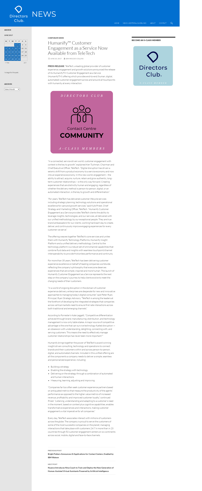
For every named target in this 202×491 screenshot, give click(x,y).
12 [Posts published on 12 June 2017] (6, 52)
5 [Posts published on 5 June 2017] (6, 48)
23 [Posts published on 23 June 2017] (19, 55)
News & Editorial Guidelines (134, 23)
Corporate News (56, 38)
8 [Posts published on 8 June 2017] (15, 48)
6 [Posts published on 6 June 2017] (9, 48)
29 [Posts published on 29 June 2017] (16, 59)
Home (116, 23)
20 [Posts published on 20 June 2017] (9, 55)
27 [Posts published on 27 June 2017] (9, 59)
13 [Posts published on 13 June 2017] (9, 52)
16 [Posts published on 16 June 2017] (19, 52)
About (152, 23)
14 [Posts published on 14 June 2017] (13, 52)
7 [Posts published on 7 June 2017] (12, 48)
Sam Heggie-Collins (74, 59)
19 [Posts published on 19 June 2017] (6, 55)
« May (7, 63)
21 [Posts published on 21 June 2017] (13, 55)
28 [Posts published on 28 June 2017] (13, 59)
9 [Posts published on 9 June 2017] (19, 48)
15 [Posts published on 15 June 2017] (16, 52)
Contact (162, 23)
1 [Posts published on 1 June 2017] (15, 45)
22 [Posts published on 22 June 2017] (16, 55)
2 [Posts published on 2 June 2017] (19, 45)
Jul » (25, 63)
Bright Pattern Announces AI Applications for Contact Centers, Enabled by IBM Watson (81, 454)
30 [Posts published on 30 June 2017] (19, 59)
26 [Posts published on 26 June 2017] (6, 59)
